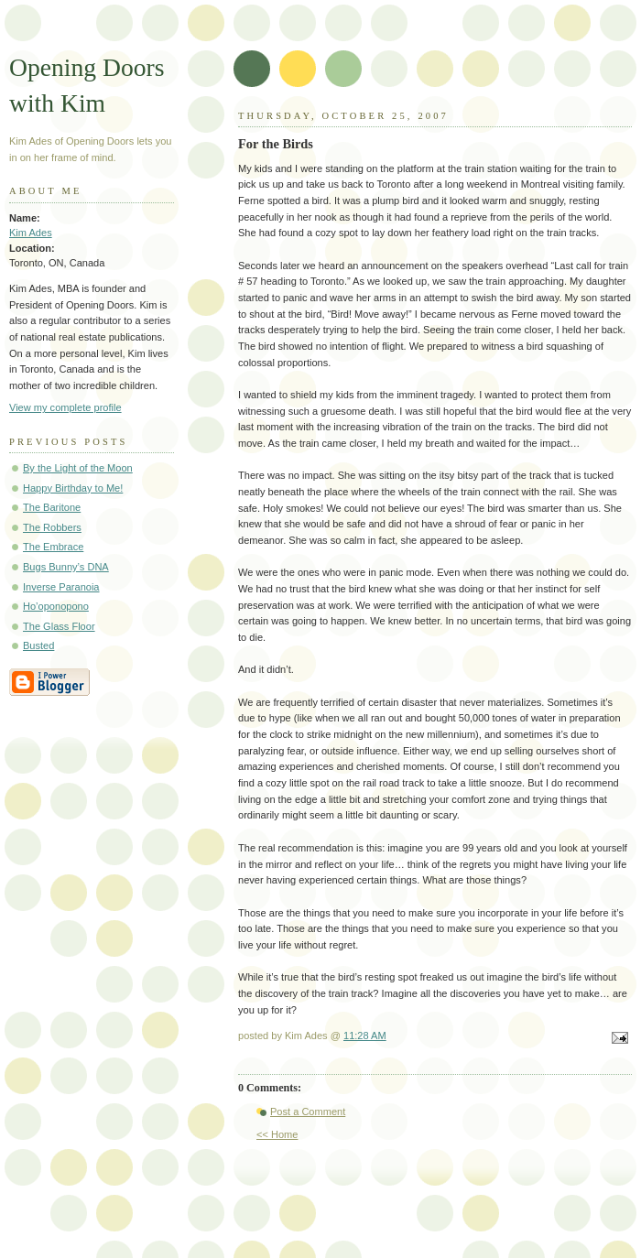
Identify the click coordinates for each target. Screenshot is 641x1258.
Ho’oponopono (56, 606)
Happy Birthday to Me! (73, 488)
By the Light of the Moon (78, 467)
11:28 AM (364, 1035)
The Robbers (52, 527)
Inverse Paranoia (61, 586)
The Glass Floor (59, 626)
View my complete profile (65, 407)
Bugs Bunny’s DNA (66, 566)
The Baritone (52, 507)
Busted (38, 645)
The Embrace (53, 546)
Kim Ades (30, 232)
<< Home (277, 1134)
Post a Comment (307, 1111)
